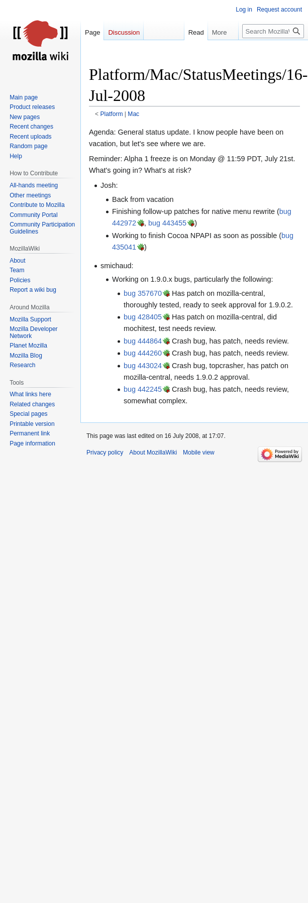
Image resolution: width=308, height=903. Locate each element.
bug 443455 (167, 223)
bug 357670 (143, 293)
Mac (133, 114)
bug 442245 (143, 389)
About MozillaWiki (153, 452)
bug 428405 (143, 317)
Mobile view (199, 452)
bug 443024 (143, 366)
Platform (111, 114)
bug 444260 (143, 353)
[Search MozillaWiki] (273, 31)
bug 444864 (143, 341)
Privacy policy (104, 452)
